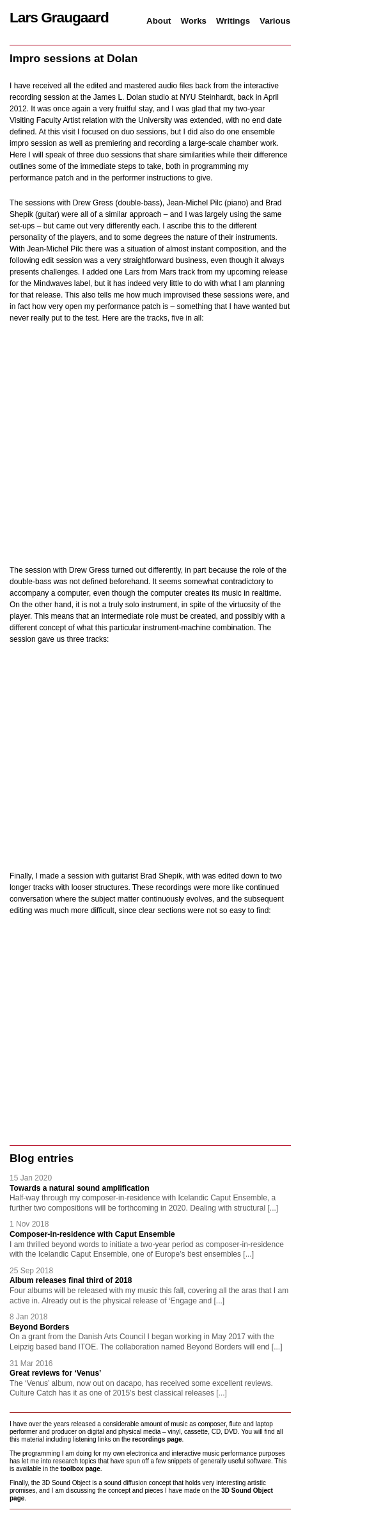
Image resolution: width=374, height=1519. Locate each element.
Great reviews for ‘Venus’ (55, 1373)
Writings (233, 21)
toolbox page (80, 1468)
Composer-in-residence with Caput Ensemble (92, 1234)
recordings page (157, 1439)
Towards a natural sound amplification (79, 1188)
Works (194, 21)
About (158, 21)
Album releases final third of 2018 (71, 1280)
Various (275, 21)
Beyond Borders (39, 1327)
